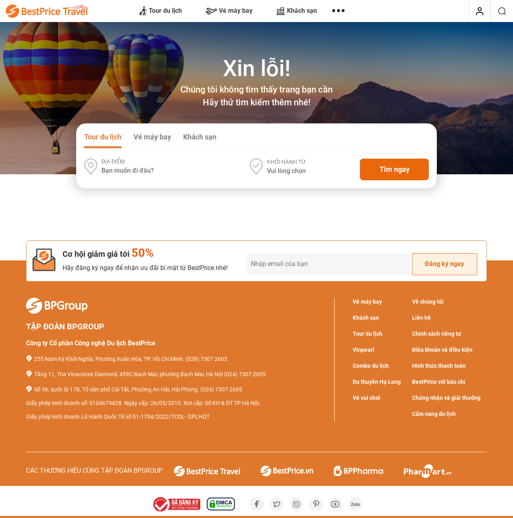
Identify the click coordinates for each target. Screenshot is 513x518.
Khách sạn (296, 11)
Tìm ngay (395, 169)
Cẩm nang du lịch (434, 414)
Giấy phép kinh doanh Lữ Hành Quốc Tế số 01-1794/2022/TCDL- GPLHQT (118, 416)
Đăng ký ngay (444, 264)
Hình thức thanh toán (439, 366)
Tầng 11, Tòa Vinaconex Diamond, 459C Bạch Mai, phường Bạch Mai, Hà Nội (128, 374)
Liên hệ (421, 317)
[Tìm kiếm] (502, 11)
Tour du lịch (160, 11)
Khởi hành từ (286, 162)
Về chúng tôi (428, 301)
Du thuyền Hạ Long (377, 382)
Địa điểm (113, 161)
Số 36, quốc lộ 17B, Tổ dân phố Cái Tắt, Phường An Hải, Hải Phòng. (116, 389)
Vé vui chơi (366, 398)
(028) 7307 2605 (206, 359)
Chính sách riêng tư (436, 334)
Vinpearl (363, 350)
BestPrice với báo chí (438, 382)
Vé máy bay (229, 10)
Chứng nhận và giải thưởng (446, 398)
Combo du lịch (371, 366)
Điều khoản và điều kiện (442, 350)
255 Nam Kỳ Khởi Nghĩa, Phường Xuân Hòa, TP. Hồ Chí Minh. (109, 359)
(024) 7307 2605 (245, 374)
